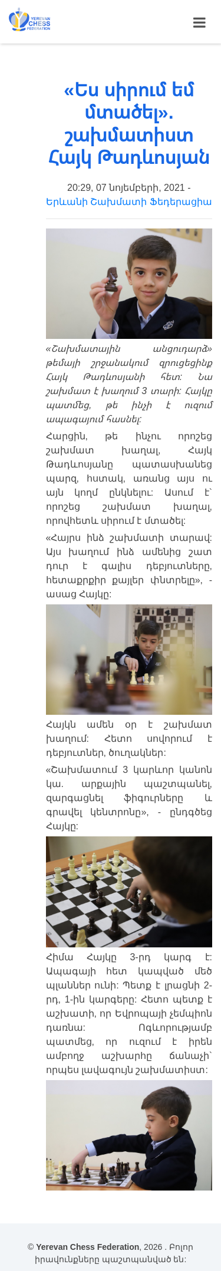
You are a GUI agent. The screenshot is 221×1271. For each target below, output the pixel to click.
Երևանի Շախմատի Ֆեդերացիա (129, 202)
